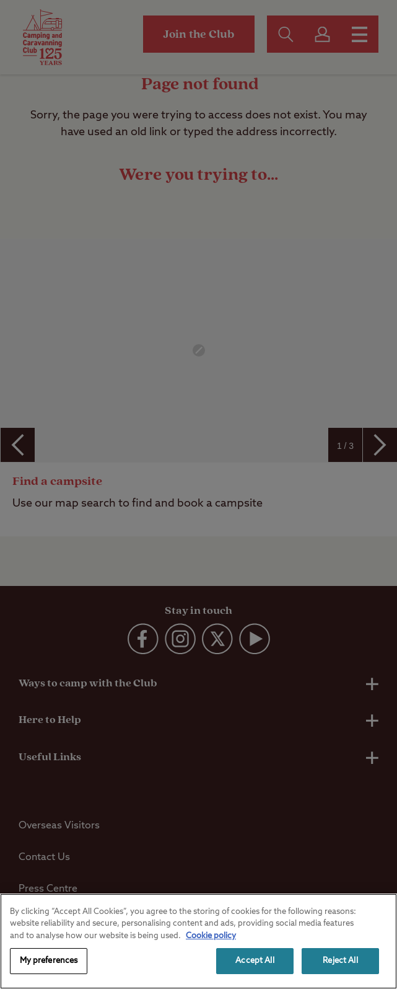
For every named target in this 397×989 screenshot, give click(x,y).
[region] (198, 941)
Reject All (340, 961)
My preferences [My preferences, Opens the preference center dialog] (49, 961)
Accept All (254, 961)
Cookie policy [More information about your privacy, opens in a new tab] (211, 936)
